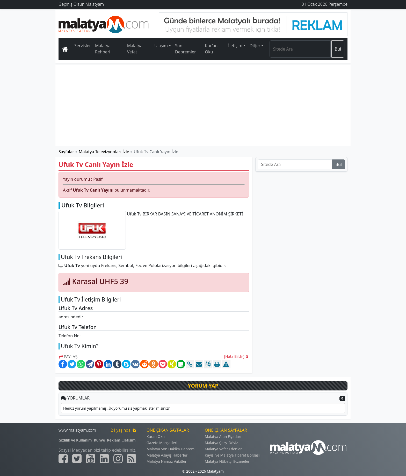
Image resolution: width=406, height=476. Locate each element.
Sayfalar (66, 152)
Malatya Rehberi (103, 49)
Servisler (82, 45)
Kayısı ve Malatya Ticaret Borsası (232, 455)
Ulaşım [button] (161, 45)
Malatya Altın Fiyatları (223, 436)
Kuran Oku (156, 436)
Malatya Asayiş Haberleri (168, 455)
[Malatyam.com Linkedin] (104, 458)
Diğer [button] (255, 45)
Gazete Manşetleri (162, 442)
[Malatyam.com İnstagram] (118, 458)
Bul (338, 49)
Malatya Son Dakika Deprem (171, 448)
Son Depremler (185, 49)
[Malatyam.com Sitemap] (131, 458)
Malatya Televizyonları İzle (104, 152)
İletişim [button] (235, 45)
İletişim (128, 440)
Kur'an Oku (211, 49)
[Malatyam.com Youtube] (90, 458)
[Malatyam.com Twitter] (77, 458)
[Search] (300, 49)
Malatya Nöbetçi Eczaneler (227, 461)
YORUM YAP (203, 385)
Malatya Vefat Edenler (223, 448)
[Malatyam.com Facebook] (63, 458)
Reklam (113, 440)
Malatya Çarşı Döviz (221, 442)
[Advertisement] (203, 105)
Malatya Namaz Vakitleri (167, 461)
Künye (99, 440)
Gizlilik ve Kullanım (75, 440)
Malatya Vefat (135, 49)
